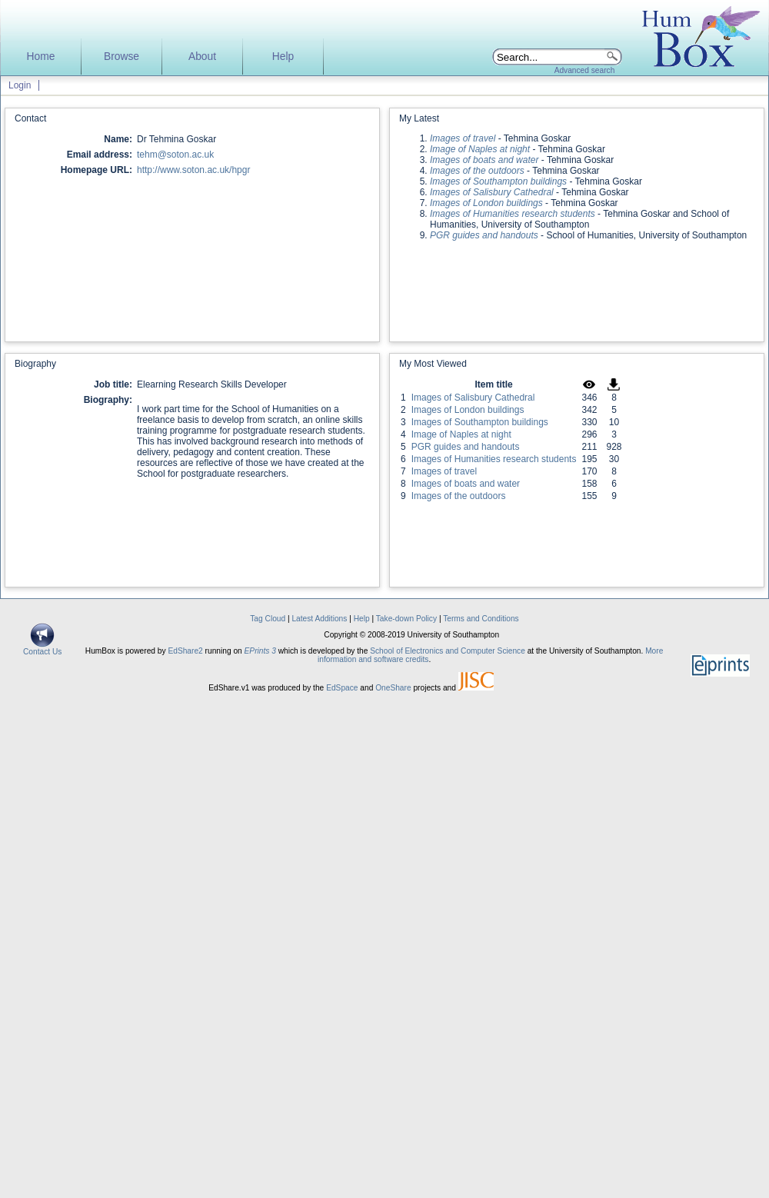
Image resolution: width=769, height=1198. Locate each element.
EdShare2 (185, 651)
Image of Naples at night (461, 434)
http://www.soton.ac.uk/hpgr (193, 170)
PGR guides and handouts (465, 446)
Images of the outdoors (458, 496)
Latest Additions (319, 618)
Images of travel (444, 471)
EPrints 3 (260, 651)
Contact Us (42, 648)
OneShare (393, 688)
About (202, 56)
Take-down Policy (406, 618)
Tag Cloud (267, 618)
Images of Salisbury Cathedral (473, 397)
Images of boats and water (465, 483)
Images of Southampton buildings (479, 422)
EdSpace (342, 688)
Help (283, 56)
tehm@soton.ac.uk (175, 154)
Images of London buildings (467, 409)
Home (41, 56)
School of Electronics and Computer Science (447, 651)
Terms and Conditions (481, 618)
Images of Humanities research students (494, 459)
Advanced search (584, 70)
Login (19, 85)
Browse (121, 56)
